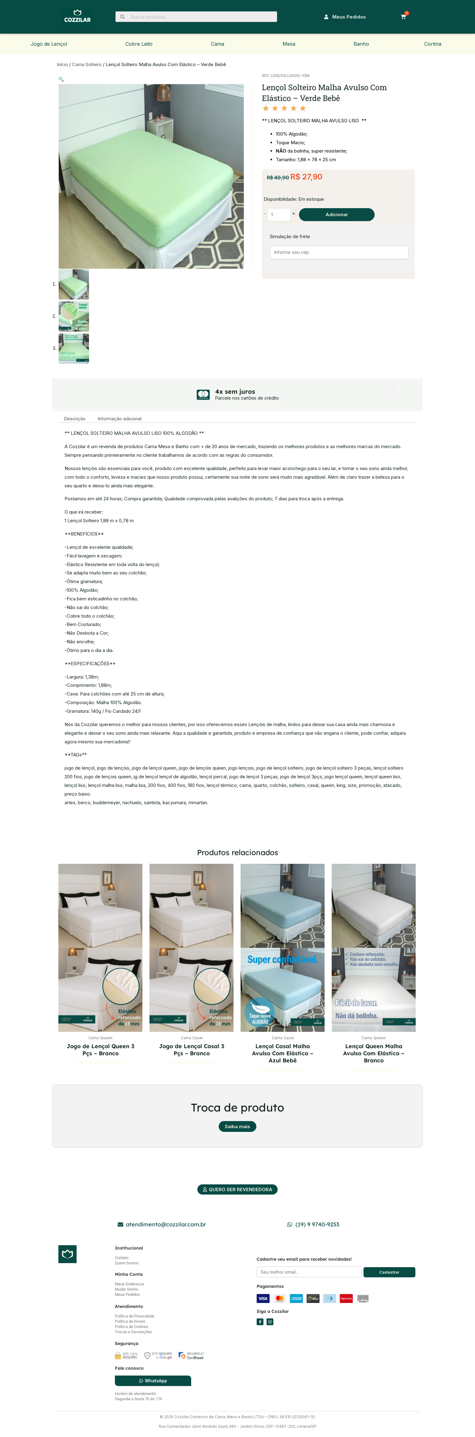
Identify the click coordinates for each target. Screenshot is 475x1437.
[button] (61, 79)
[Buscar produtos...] (196, 16)
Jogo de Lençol (49, 44)
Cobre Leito (139, 44)
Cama (217, 44)
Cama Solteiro (87, 64)
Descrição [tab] (75, 418)
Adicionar (337, 215)
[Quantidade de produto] (279, 215)
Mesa (289, 44)
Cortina (432, 44)
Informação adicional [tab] (120, 418)
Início (62, 64)
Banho (361, 44)
